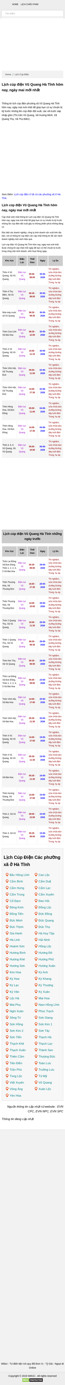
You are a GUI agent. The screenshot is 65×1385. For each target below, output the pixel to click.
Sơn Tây (44, 1030)
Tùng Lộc (16, 1076)
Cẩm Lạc (45, 888)
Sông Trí (15, 1017)
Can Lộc (44, 875)
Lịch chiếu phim (29, 4)
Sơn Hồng (16, 1024)
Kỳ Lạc (14, 985)
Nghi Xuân (16, 1011)
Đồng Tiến (16, 914)
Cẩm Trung (17, 894)
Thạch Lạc (46, 1043)
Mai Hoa (44, 998)
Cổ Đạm (15, 901)
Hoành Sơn (17, 946)
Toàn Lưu (45, 1063)
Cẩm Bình (16, 881)
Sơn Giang (46, 1017)
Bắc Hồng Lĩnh (19, 875)
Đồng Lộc (45, 907)
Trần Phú (16, 1069)
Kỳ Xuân (44, 992)
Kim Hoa (15, 972)
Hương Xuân (47, 966)
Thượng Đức (47, 1056)
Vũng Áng (16, 1089)
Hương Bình (18, 952)
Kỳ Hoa (14, 978)
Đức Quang (46, 920)
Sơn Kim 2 (16, 1030)
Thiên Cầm (17, 1056)
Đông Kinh (16, 907)
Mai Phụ (15, 1004)
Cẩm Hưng (17, 888)
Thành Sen (46, 1050)
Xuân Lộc (45, 1089)
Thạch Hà (45, 1037)
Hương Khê (17, 959)
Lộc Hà (14, 998)
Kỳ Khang (45, 978)
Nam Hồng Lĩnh (49, 1004)
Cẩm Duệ (45, 881)
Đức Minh (16, 920)
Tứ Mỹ (43, 1076)
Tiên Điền (16, 1063)
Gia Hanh (16, 933)
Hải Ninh (44, 940)
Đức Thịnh (16, 927)
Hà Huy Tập (46, 933)
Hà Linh (15, 940)
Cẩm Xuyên (46, 894)
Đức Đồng (45, 914)
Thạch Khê (17, 1043)
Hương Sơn (17, 966)
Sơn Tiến (15, 1037)
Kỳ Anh (43, 972)
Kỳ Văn (14, 992)
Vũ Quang (45, 1082)
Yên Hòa (15, 1095)
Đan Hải (44, 901)
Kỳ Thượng (46, 985)
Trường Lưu (46, 1069)
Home (8, 74)
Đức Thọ (44, 927)
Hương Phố (46, 959)
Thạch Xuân (18, 1050)
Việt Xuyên (17, 1082)
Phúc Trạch (46, 1011)
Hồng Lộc (45, 946)
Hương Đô (45, 952)
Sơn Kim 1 (45, 1024)
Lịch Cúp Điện (22, 74)
